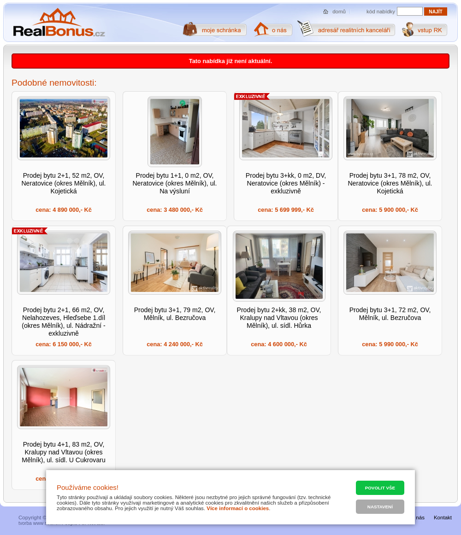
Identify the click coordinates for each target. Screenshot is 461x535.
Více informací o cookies (238, 508)
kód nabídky (380, 11)
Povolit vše (380, 487)
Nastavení (380, 506)
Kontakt (443, 517)
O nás (417, 517)
